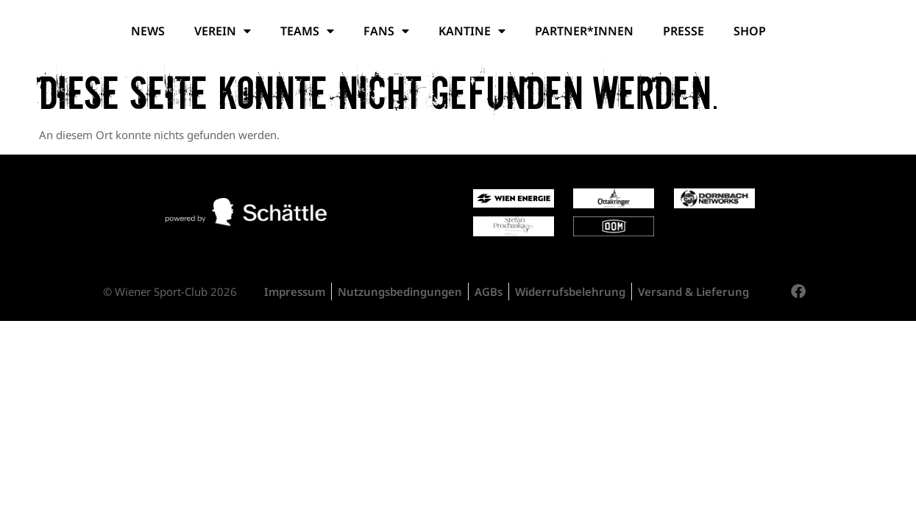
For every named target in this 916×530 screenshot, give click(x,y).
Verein (222, 31)
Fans (386, 31)
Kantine (472, 31)
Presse (683, 31)
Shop (750, 31)
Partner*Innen (584, 31)
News (148, 31)
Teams (307, 31)
